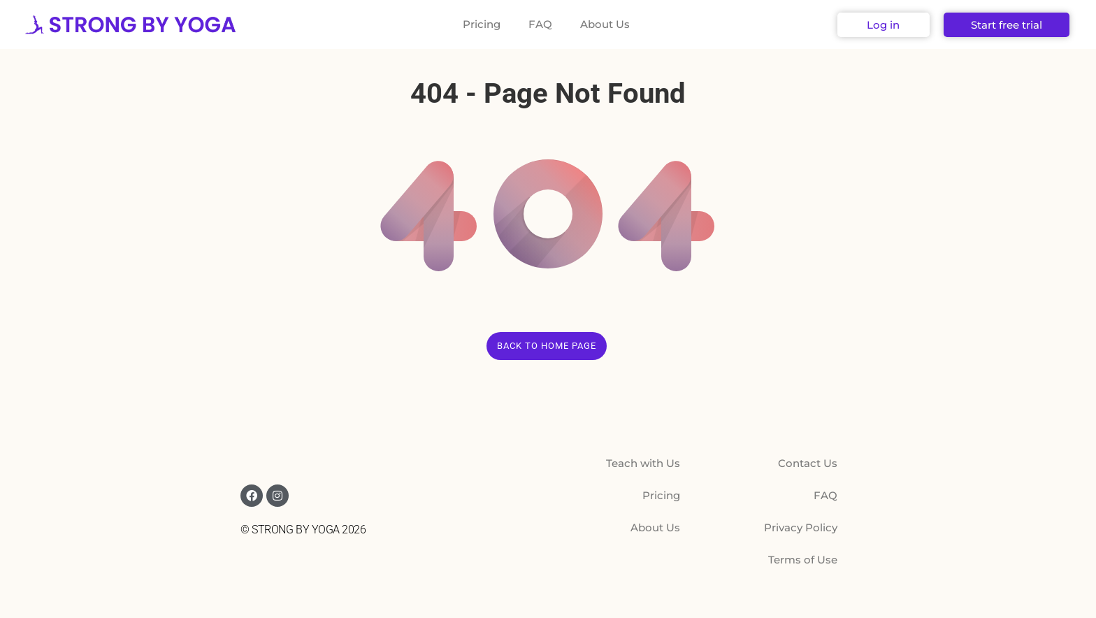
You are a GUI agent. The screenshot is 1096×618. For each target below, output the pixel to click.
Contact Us (807, 463)
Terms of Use (802, 559)
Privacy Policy (800, 527)
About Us (605, 24)
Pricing (481, 24)
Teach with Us (643, 463)
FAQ (540, 24)
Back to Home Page (546, 345)
